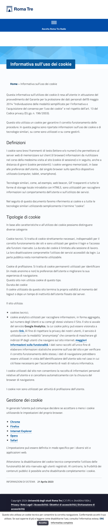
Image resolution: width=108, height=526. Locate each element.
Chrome (15, 422)
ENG (102, 518)
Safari (14, 440)
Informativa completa (62, 522)
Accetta (43, 522)
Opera (14, 435)
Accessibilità (41, 505)
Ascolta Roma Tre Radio (54, 29)
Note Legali (26, 505)
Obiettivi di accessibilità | (64, 505)
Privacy (15, 505)
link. (22, 331)
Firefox (14, 426)
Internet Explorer (21, 431)
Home (13, 84)
